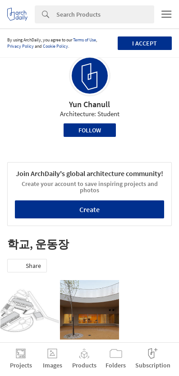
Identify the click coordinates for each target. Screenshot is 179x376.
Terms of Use (84, 40)
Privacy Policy (20, 46)
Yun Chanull (89, 104)
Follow (89, 130)
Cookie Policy (55, 46)
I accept (144, 43)
